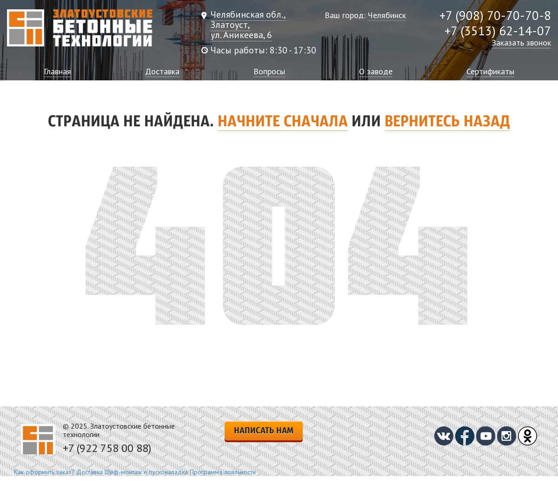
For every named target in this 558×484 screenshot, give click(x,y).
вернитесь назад (447, 122)
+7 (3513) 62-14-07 (498, 30)
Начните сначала (283, 122)
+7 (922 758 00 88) (107, 448)
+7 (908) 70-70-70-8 (495, 15)
